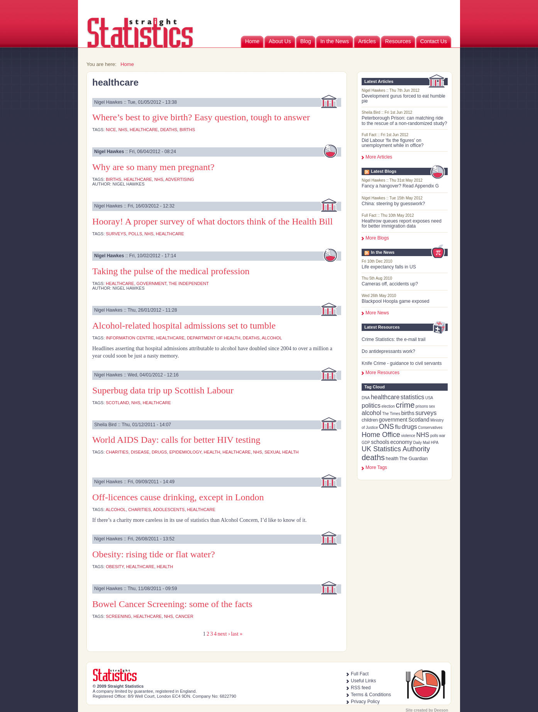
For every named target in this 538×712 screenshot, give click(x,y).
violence (408, 436)
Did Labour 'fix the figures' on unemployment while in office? (393, 143)
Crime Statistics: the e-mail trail (393, 339)
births (407, 413)
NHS (422, 435)
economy (401, 442)
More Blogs (377, 238)
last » (236, 634)
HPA (434, 442)
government (393, 420)
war (442, 436)
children (370, 420)
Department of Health (213, 338)
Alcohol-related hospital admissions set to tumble (184, 326)
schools (380, 442)
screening (118, 616)
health (392, 458)
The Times (391, 414)
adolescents (169, 509)
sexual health (281, 452)
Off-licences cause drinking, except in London (178, 497)
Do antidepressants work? (388, 351)
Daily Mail (421, 442)
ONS (386, 426)
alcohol (371, 413)
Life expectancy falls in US (389, 267)
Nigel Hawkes (109, 151)
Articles (367, 41)
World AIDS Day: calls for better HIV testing (176, 440)
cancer (184, 616)
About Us (280, 41)
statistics (412, 397)
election (387, 406)
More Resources (382, 372)
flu (398, 427)
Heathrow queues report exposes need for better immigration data (402, 223)
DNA (366, 398)
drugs (409, 426)
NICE (111, 129)
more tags (376, 467)
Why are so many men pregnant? (153, 167)
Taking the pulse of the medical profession (171, 271)
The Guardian (413, 458)
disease (140, 452)
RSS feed (361, 687)
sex (432, 406)
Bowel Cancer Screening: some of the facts (172, 604)
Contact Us (433, 41)
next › (224, 634)
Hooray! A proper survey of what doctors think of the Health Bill (212, 221)
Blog (305, 41)
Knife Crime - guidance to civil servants (402, 363)
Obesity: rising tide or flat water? (153, 554)
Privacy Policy (365, 701)
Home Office (381, 435)
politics (371, 405)
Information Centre (130, 338)
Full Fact (360, 674)
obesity (115, 566)
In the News (334, 41)
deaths (373, 457)
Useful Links (363, 680)
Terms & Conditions (371, 694)
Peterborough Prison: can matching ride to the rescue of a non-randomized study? (404, 120)
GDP (366, 442)
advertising (180, 179)
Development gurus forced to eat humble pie (403, 98)
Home (252, 41)
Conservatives (430, 427)
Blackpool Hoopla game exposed (395, 301)
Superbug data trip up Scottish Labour (162, 390)
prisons (422, 406)
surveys (425, 413)
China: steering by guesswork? (393, 203)
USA (429, 398)
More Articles (378, 157)
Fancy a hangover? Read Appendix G (400, 186)
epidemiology (185, 452)
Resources (398, 41)
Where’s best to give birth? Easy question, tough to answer (201, 117)
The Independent (189, 283)
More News (377, 313)
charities (117, 452)
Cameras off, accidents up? (390, 284)
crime (405, 405)
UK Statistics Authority (396, 449)
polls (434, 436)
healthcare (385, 397)
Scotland (418, 420)
